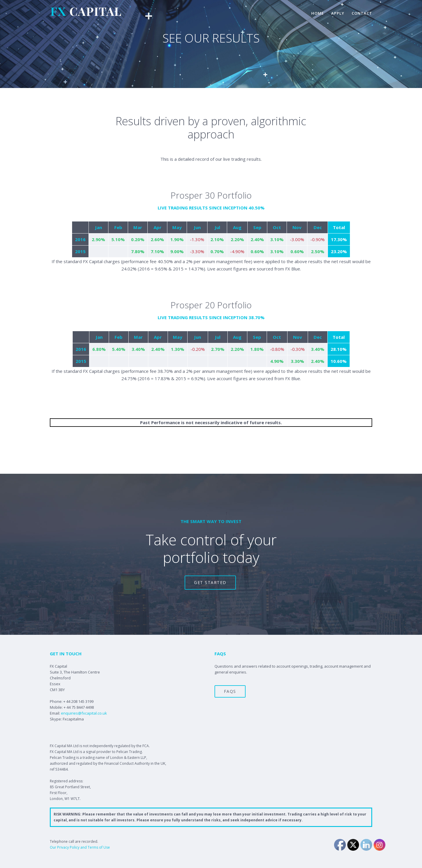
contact (362, 13)
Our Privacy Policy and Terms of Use (80, 847)
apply (337, 13)
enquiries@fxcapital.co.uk (84, 713)
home (317, 13)
